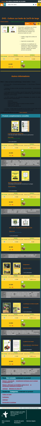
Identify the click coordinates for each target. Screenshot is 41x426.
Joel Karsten (26, 307)
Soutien (16, 55)
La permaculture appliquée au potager (22, 209)
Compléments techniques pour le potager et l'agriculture (21, 254)
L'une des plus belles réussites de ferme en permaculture (21, 134)
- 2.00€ (33, 59)
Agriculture (8, 160)
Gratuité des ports (19, 421)
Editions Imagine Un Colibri (17, 21)
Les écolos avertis (32, 211)
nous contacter (23, 112)
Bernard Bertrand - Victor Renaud (30, 345)
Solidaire (32, 55)
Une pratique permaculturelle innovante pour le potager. (20, 184)
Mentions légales (31, 421)
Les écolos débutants (32, 163)
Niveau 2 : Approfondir (8, 381)
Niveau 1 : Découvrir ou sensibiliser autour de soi (15, 384)
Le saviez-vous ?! (22, 211)
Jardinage (9, 209)
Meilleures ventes (10, 164)
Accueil (3, 408)
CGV (3, 422)
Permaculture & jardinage (9, 402)
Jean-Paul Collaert (27, 268)
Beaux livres (15, 160)
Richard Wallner (4, 21)
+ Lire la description (12, 141)
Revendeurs (17, 422)
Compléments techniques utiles (22, 293)
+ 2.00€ (16, 241)
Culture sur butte (6, 394)
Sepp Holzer (10, 137)
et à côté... (28, 295)
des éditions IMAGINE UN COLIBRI (13, 1)
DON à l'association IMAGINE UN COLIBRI (15, 56)
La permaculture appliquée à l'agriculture (30, 161)
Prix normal (4, 56)
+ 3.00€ (17, 59)
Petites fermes (29, 164)
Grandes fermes (15, 161)
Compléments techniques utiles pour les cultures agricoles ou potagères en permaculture (21, 295)
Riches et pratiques (22, 212)
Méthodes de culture (20, 164)
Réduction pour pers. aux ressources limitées (32, 56)
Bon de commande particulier (12, 408)
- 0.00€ (32, 241)
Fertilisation (5, 397)
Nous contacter (6, 421)
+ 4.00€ (16, 147)
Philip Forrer (12, 231)
